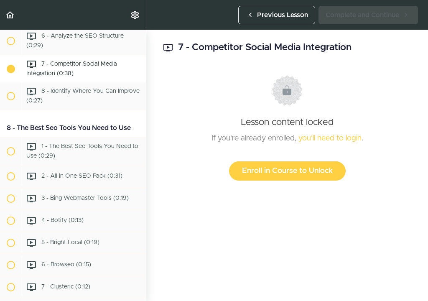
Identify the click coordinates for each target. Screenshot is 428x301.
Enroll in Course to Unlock (287, 171)
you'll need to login (330, 138)
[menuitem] (135, 15)
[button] (10, 15)
